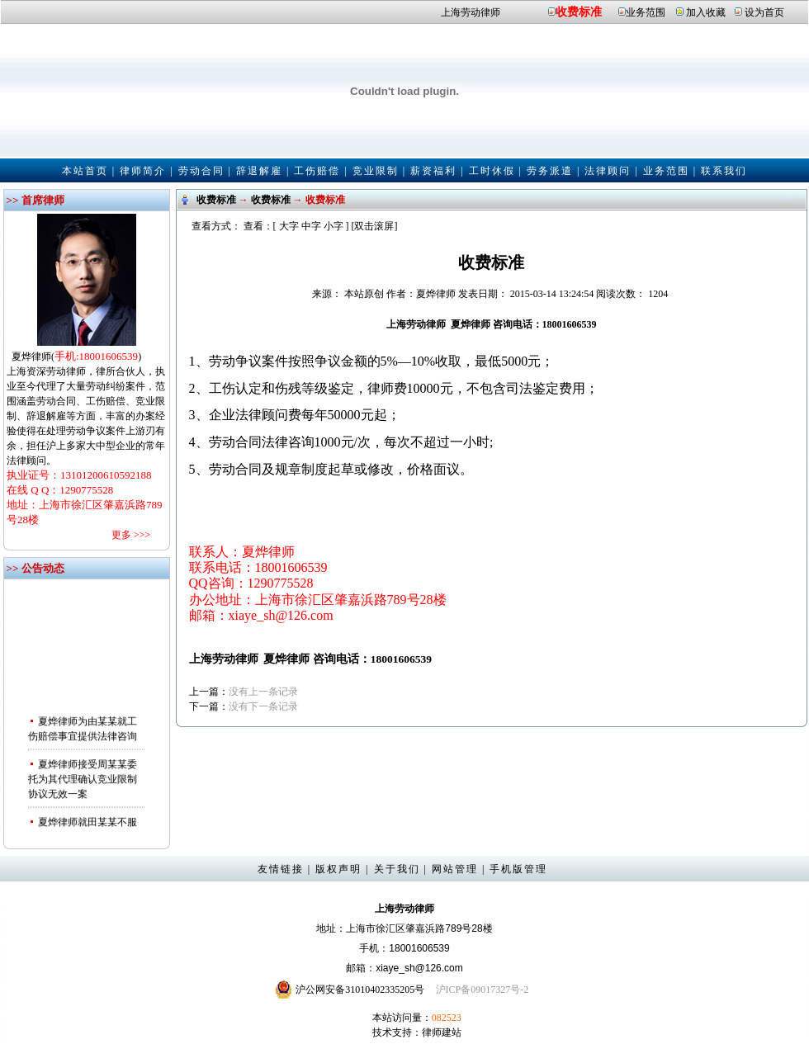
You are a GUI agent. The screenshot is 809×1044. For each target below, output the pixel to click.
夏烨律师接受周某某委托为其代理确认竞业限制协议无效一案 (82, 784)
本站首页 (85, 171)
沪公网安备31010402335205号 (360, 989)
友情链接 (281, 869)
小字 (333, 226)
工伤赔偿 (317, 171)
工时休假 (492, 171)
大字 (289, 226)
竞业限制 (375, 171)
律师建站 (441, 1032)
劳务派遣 (550, 171)
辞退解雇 (259, 171)
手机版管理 (518, 869)
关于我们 (397, 869)
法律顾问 (607, 171)
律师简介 (143, 171)
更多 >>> (130, 535)
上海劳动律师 (470, 12)
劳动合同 (201, 171)
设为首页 (764, 12)
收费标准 (579, 12)
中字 (311, 226)
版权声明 (338, 869)
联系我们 (724, 171)
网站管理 (455, 869)
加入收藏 (706, 12)
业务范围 (645, 12)
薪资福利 (433, 171)
